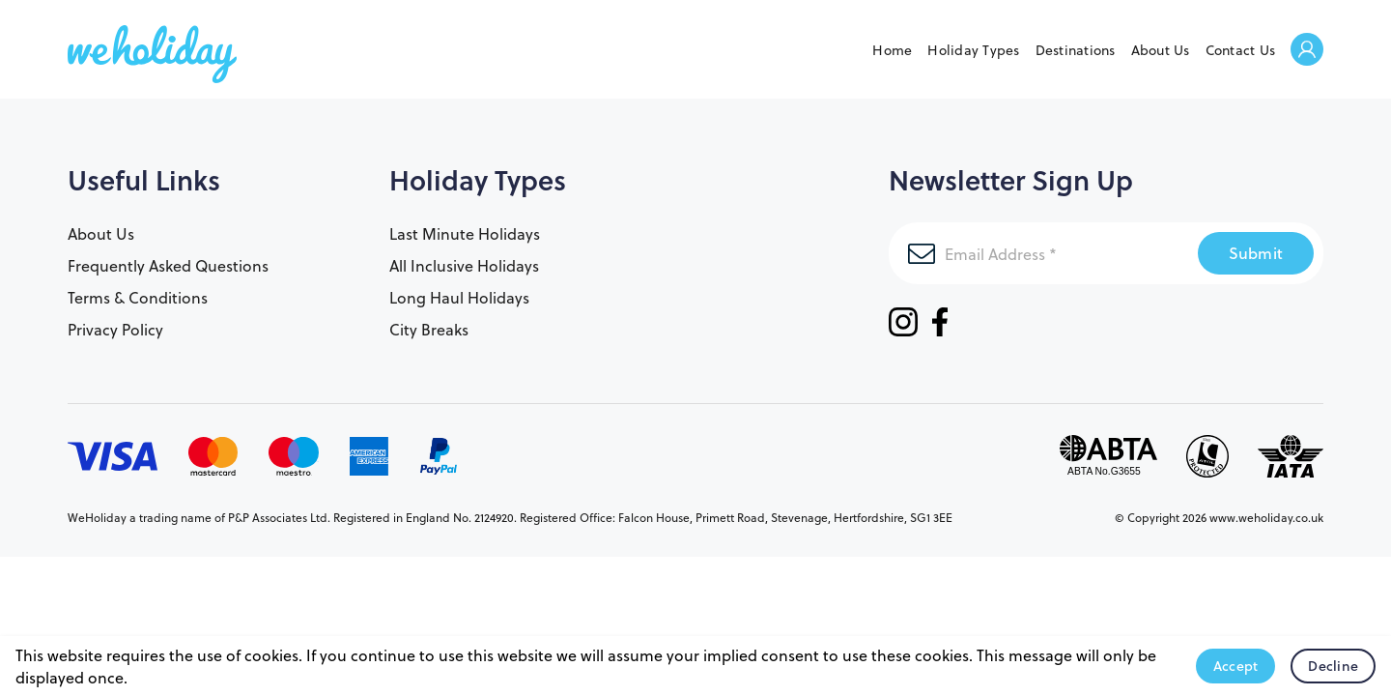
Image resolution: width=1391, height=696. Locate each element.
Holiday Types (973, 50)
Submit (1256, 253)
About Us (1160, 50)
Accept (1236, 666)
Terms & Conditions (138, 297)
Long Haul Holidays (459, 297)
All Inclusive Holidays (464, 265)
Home (892, 50)
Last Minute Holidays (464, 233)
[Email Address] (1043, 253)
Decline (1333, 666)
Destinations (1076, 50)
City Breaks (428, 329)
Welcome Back (1307, 51)
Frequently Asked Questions (168, 265)
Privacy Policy (115, 329)
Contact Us (1241, 50)
